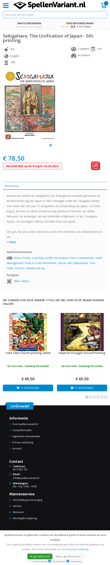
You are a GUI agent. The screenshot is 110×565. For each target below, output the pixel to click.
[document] (55, 548)
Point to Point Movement (41, 263)
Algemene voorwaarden (26, 436)
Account (17, 448)
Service (17, 506)
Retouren (18, 512)
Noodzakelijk (40, 561)
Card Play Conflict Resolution (50, 258)
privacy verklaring (78, 549)
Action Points (22, 258)
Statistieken (59, 561)
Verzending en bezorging (27, 500)
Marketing (76, 561)
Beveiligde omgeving (25, 518)
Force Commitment (81, 258)
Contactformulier (22, 430)
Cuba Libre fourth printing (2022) (28, 353)
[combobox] (55, 14)
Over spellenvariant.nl (25, 424)
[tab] (55, 186)
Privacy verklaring (22, 442)
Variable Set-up (35, 268)
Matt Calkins (21, 281)
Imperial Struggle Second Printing (82, 353)
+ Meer (11, 242)
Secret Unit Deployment (73, 263)
